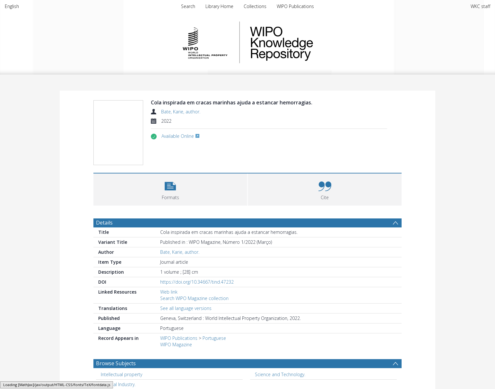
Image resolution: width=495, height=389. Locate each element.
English (12, 6)
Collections (255, 6)
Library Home (219, 6)
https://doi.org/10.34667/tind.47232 (197, 282)
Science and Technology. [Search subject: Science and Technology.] (280, 374)
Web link (169, 292)
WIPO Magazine (176, 344)
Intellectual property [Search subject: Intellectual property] (121, 374)
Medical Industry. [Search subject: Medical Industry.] (118, 384)
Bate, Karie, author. (180, 112)
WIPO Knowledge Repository (308, 42)
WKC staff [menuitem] (480, 6)
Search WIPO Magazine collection (194, 298)
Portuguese (214, 338)
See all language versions (186, 308)
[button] (170, 188)
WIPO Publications (295, 6)
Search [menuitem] (188, 6)
